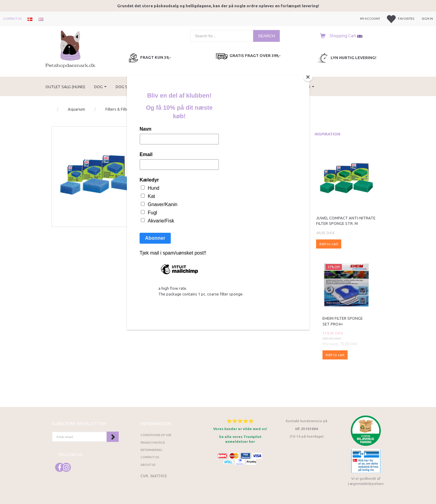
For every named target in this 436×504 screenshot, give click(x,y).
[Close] (307, 77)
